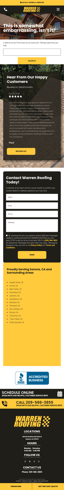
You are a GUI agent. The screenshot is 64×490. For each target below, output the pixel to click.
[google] (30, 461)
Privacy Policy (36, 245)
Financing (16, 486)
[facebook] (25, 461)
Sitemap (18, 481)
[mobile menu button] (58, 9)
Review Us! (21, 151)
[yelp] (34, 461)
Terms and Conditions (40, 481)
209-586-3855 (35, 471)
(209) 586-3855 (50, 240)
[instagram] (39, 461)
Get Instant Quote (48, 486)
